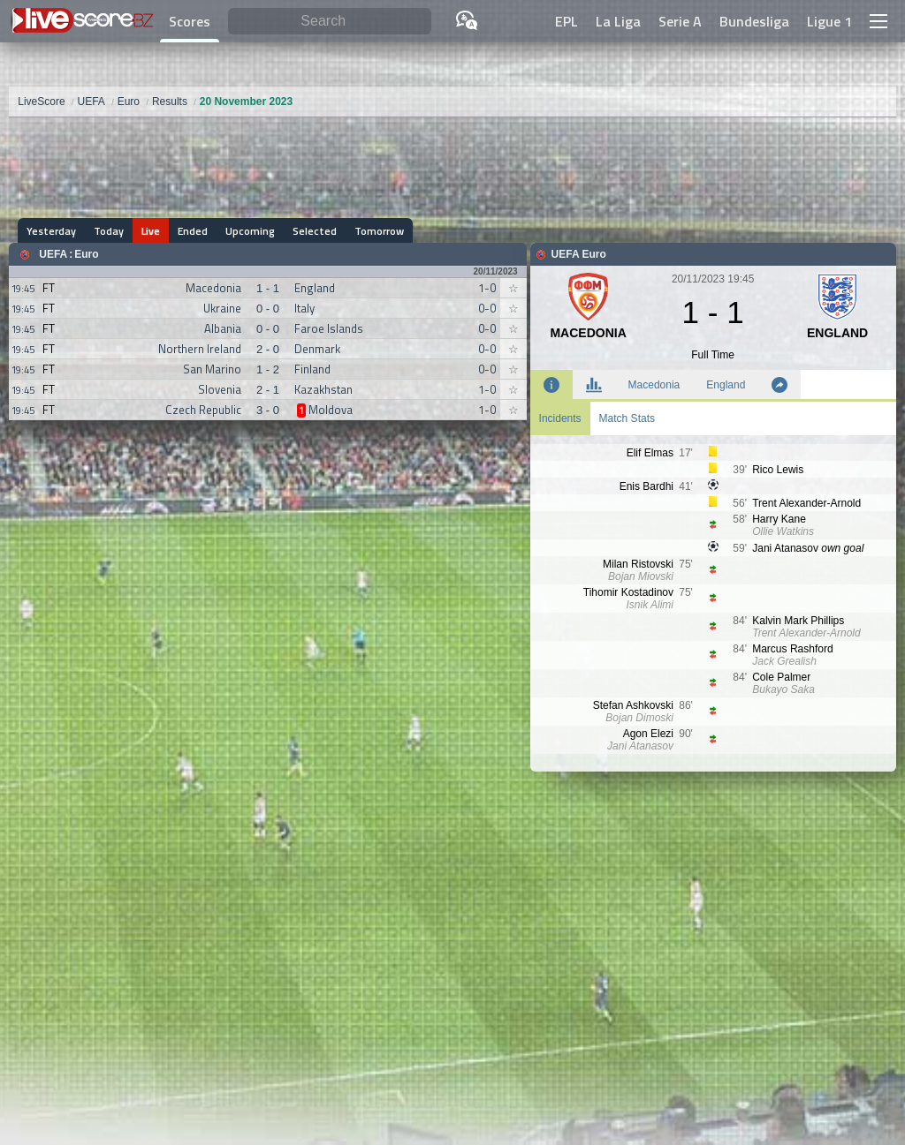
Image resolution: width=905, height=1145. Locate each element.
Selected (315, 230)
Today (109, 230)
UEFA (53, 254)
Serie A (680, 21)
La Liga (618, 21)
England (725, 385)
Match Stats (627, 418)
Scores (189, 21)
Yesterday (51, 230)
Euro (86, 254)
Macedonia (654, 385)
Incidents (560, 418)
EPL (566, 21)
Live (150, 230)
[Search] (329, 21)
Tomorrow (379, 230)
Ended (193, 230)
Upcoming (250, 230)
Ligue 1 (829, 21)
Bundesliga (754, 21)
